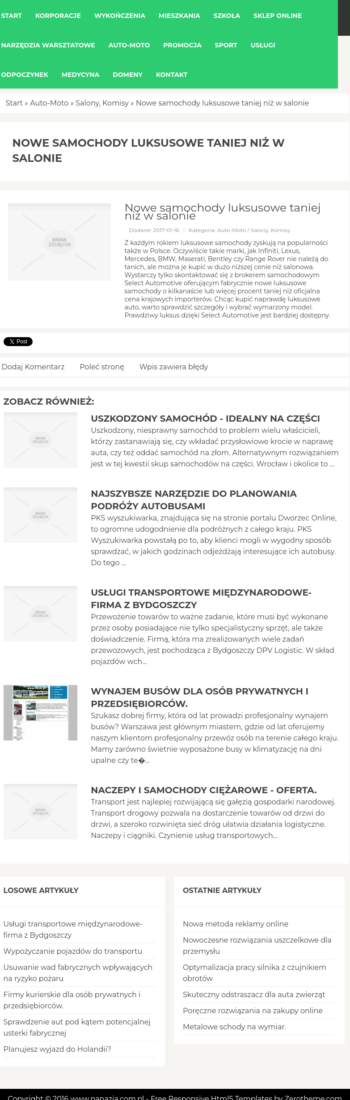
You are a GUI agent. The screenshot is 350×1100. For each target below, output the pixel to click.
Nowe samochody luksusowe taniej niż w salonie (222, 103)
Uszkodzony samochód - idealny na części (205, 418)
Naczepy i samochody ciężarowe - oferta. (203, 790)
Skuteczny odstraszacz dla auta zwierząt (254, 994)
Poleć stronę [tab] (102, 367)
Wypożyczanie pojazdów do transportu (73, 951)
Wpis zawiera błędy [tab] (173, 367)
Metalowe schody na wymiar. (234, 1027)
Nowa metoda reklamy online (235, 924)
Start (14, 103)
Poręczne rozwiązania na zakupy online (253, 1011)
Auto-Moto (49, 103)
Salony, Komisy (102, 103)
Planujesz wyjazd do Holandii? (57, 1049)
